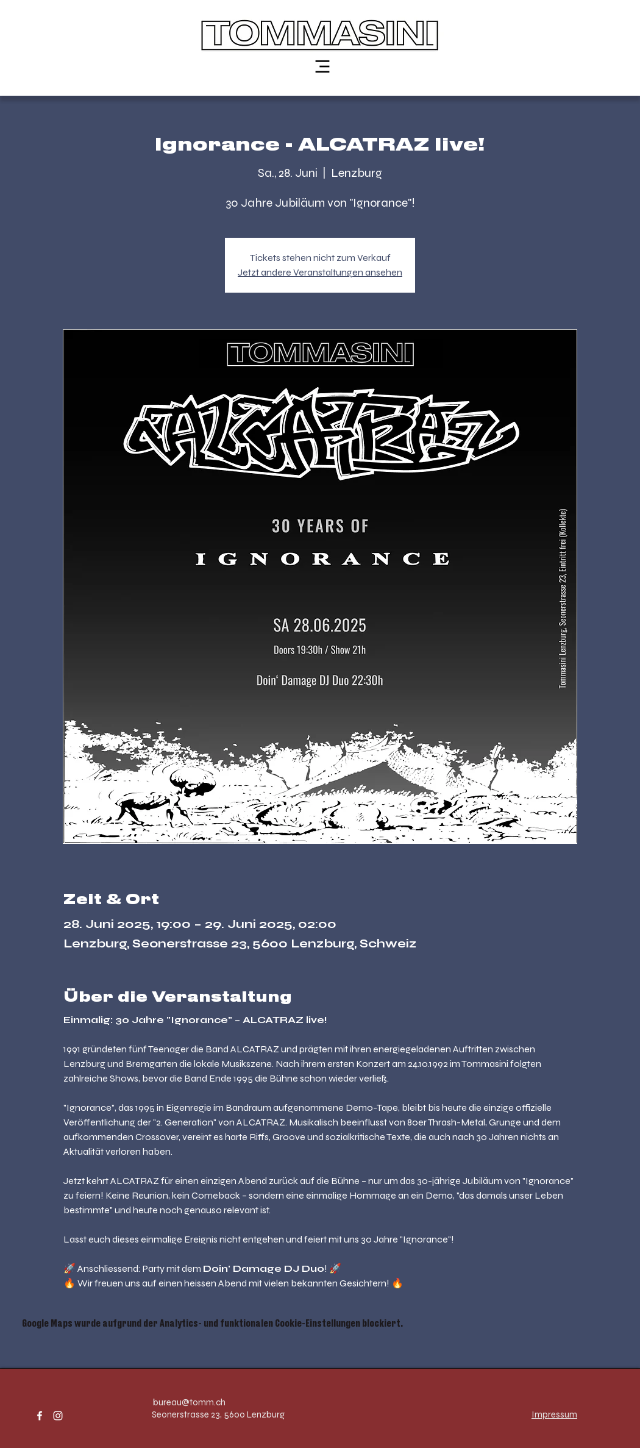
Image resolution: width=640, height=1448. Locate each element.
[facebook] (40, 1416)
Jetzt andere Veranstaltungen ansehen (320, 272)
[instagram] (58, 1416)
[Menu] (322, 66)
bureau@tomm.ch (189, 1402)
